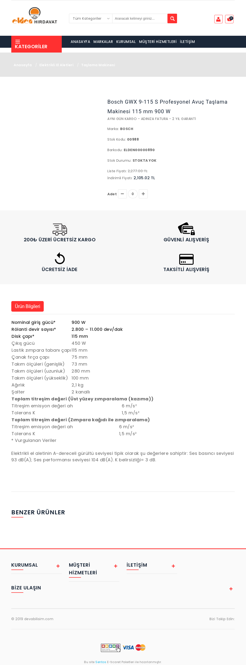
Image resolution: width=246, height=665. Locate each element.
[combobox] (90, 18)
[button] (22, 97)
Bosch (126, 128)
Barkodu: (115, 150)
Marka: (113, 128)
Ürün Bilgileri (27, 306)
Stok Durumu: (119, 160)
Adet (112, 194)
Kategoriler (31, 44)
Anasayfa (23, 65)
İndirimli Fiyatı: (120, 178)
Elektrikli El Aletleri (56, 65)
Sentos (101, 662)
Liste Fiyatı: (117, 171)
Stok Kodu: (116, 139)
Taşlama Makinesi (98, 65)
